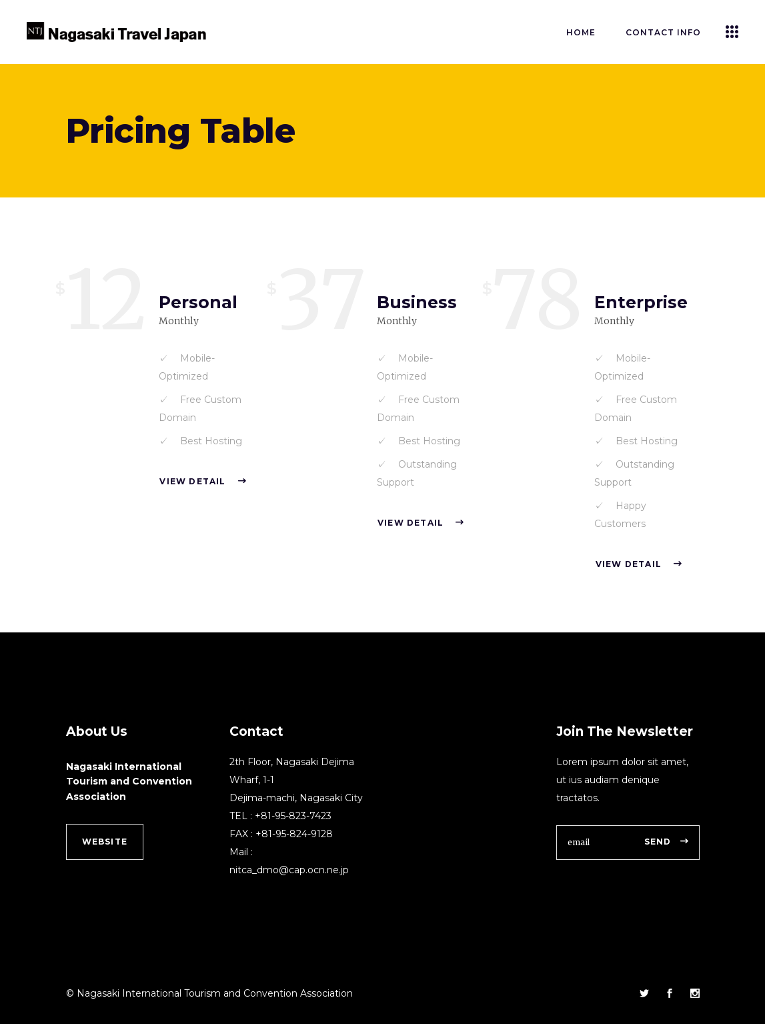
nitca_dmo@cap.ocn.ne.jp (289, 870)
